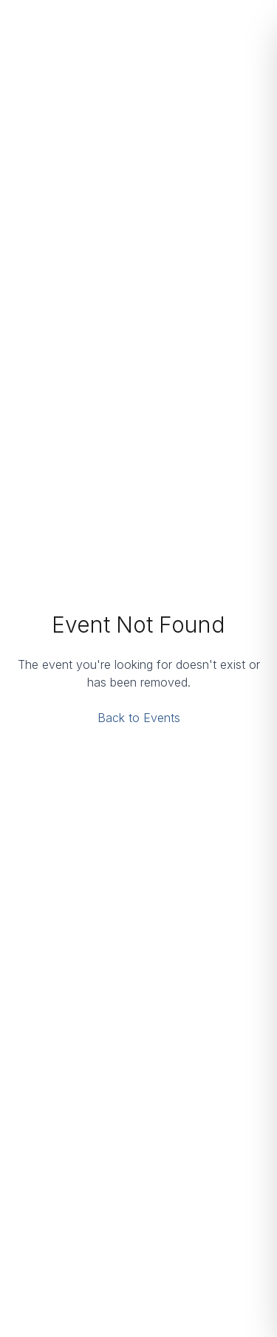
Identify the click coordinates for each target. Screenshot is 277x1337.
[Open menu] (250, 23)
